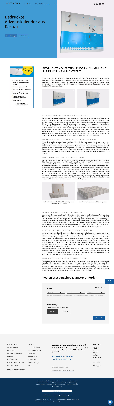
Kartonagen (11, 350)
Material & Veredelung (42, 4)
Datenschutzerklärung (66, 399)
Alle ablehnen (47, 395)
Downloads (32, 359)
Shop (56, 4)
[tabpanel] (57, 29)
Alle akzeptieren (57, 391)
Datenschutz (64, 367)
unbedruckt (64, 311)
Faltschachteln (12, 344)
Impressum (55, 367)
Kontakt (54, 370)
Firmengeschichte (34, 350)
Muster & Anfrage (10, 36)
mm (61, 292)
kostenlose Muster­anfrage (23, 104)
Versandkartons (12, 347)
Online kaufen (23, 36)
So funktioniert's (34, 347)
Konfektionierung (13, 366)
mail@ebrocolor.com (61, 359)
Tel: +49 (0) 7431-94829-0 (63, 356)
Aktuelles (31, 353)
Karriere (31, 344)
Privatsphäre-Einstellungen (63, 395)
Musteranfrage (33, 362)
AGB (59, 370)
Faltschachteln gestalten (15, 362)
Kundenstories (12, 359)
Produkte (28, 4)
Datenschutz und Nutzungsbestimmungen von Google (48, 401)
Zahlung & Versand (68, 370)
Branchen (10, 356)
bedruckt (52, 311)
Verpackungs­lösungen (15, 353)
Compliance (32, 356)
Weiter (99, 318)
